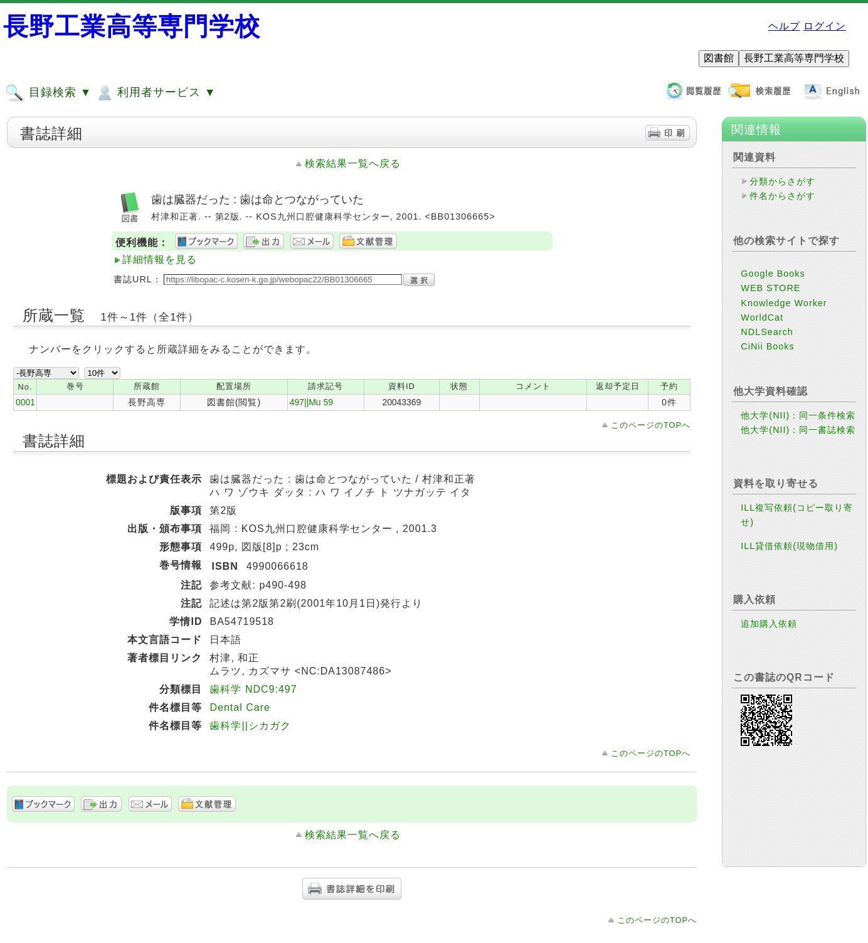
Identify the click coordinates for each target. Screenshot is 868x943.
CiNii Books (767, 346)
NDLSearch (767, 332)
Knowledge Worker (784, 303)
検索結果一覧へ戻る (353, 163)
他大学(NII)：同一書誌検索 (798, 430)
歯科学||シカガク (249, 725)
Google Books (773, 274)
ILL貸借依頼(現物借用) (789, 546)
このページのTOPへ (651, 425)
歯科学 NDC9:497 (253, 689)
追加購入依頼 (769, 624)
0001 (25, 402)
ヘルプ (784, 26)
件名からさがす (782, 196)
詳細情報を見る (159, 259)
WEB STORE (770, 288)
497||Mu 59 (311, 402)
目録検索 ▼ (48, 92)
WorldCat (762, 317)
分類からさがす (782, 181)
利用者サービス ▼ (155, 92)
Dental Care (239, 707)
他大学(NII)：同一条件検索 (798, 415)
